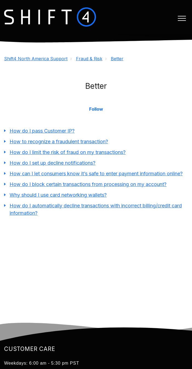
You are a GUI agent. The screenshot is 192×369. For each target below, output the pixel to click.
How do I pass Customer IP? (42, 131)
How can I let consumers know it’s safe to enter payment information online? (96, 173)
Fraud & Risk (89, 58)
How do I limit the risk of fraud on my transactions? (68, 152)
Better (117, 58)
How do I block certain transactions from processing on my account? (88, 184)
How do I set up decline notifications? (52, 163)
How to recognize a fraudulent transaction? (59, 141)
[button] (182, 18)
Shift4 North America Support (35, 58)
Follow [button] (96, 109)
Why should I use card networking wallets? (58, 195)
